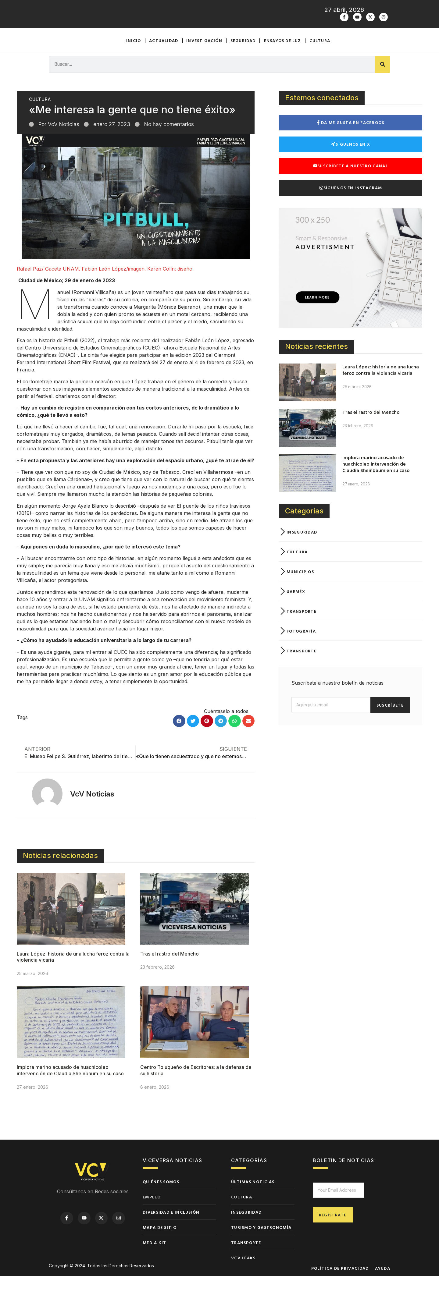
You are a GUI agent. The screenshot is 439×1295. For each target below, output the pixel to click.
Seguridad (243, 59)
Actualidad (163, 59)
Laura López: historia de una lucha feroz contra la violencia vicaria (380, 389)
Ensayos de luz (282, 59)
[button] (179, 740)
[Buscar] (382, 83)
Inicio (133, 59)
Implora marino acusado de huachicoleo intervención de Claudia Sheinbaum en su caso (70, 1089)
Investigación (204, 59)
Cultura (319, 59)
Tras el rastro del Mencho (169, 973)
